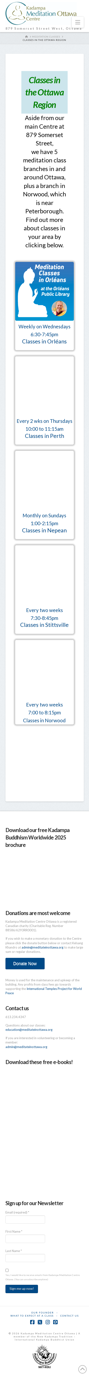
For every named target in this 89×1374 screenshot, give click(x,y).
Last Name (13, 1251)
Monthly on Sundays (44, 515)
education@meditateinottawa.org (28, 1030)
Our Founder (42, 1312)
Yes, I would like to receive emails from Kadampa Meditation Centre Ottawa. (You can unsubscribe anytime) (42, 1277)
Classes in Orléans (44, 341)
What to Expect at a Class (32, 1315)
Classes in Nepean (44, 530)
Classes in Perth (44, 435)
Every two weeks (44, 610)
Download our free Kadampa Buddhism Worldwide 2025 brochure (37, 837)
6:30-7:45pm (44, 334)
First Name (13, 1231)
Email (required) (17, 1212)
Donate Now (25, 963)
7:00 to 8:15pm (44, 712)
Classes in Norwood (44, 720)
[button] (78, 22)
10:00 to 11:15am (44, 429)
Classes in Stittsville (44, 624)
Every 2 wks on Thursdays (44, 421)
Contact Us (69, 1315)
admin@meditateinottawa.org (42, 947)
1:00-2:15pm (44, 523)
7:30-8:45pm (44, 618)
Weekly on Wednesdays (44, 326)
